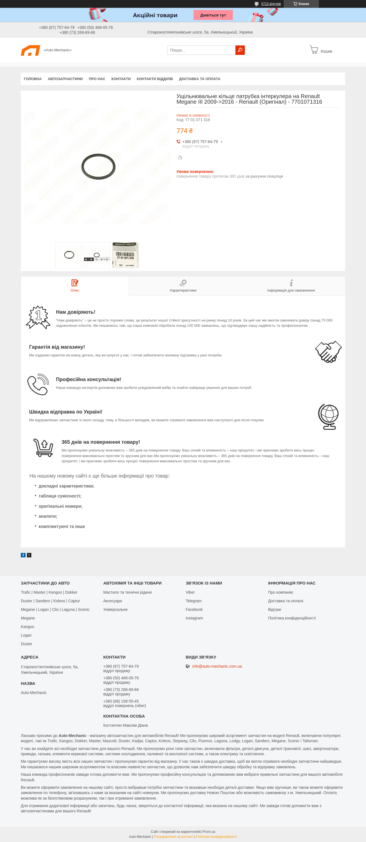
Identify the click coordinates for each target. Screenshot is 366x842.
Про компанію (280, 592)
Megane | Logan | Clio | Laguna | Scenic (55, 609)
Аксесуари (112, 601)
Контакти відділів (155, 79)
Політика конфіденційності (292, 618)
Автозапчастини (65, 79)
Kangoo (27, 626)
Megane (28, 618)
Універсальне (115, 609)
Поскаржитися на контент (173, 837)
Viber (190, 592)
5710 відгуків (271, 4)
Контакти (121, 79)
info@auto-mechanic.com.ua (217, 666)
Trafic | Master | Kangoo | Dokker (49, 592)
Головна (33, 79)
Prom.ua (209, 832)
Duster (26, 644)
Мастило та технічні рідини (127, 592)
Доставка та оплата (199, 79)
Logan (26, 635)
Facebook (194, 609)
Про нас (97, 79)
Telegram (194, 601)
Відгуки (274, 609)
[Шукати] (240, 50)
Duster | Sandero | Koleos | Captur (50, 601)
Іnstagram (194, 618)
